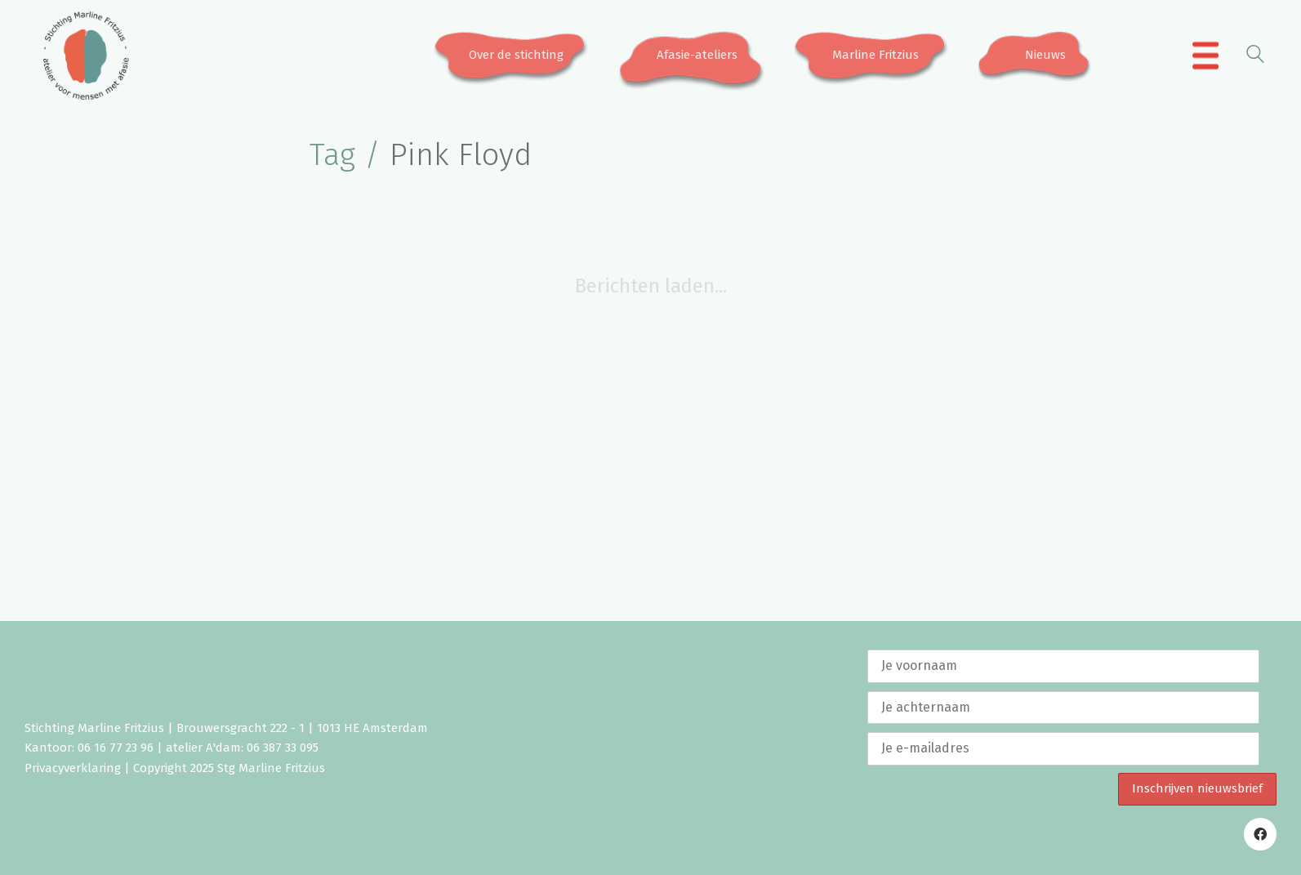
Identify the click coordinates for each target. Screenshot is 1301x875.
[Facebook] (1260, 834)
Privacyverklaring (73, 768)
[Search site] (1255, 57)
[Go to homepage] (86, 56)
